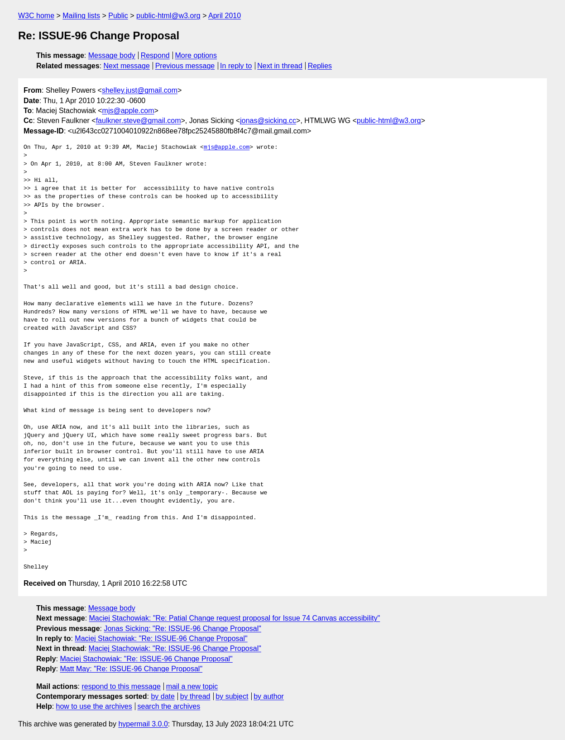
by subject (231, 696)
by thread (195, 696)
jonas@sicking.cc (268, 120)
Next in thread (279, 66)
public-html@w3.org (168, 15)
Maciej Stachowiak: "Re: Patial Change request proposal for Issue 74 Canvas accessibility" (234, 618)
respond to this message (120, 686)
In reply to (236, 66)
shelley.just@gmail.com (139, 90)
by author (269, 696)
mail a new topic (192, 686)
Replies (320, 66)
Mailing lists (81, 15)
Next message (127, 66)
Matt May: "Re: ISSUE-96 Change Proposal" (131, 669)
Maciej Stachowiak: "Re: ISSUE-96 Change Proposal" (161, 638)
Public (118, 15)
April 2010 (224, 15)
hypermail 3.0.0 (143, 724)
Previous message (185, 66)
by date (162, 696)
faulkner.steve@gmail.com (138, 120)
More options (196, 55)
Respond (155, 55)
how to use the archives (94, 706)
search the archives (169, 706)
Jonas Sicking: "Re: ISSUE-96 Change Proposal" (182, 628)
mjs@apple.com (128, 110)
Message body (111, 55)
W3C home (36, 15)
